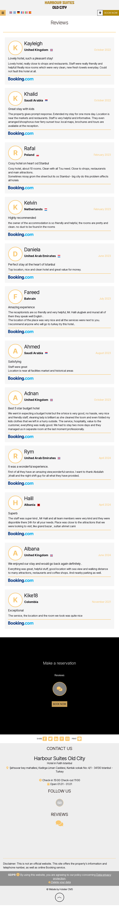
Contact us (59, 750)
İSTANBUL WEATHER (59, 844)
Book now (110, 12)
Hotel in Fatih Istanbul (59, 765)
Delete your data (59, 884)
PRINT (77, 741)
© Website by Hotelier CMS (59, 891)
